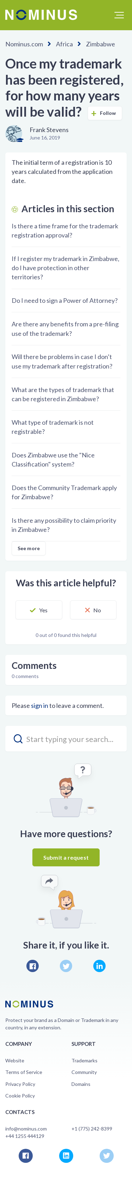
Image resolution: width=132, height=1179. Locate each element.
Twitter (66, 966)
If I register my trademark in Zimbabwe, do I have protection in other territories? (65, 268)
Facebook (32, 966)
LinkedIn (99, 966)
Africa (64, 44)
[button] (119, 15)
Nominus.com (24, 44)
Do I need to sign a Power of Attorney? (65, 300)
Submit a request (66, 857)
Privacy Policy (20, 1084)
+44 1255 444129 (24, 1136)
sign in (39, 705)
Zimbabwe (100, 44)
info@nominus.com (26, 1129)
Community (84, 1072)
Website (14, 1060)
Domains (80, 1084)
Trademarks (84, 1060)
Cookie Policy (20, 1096)
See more (29, 548)
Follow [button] (108, 113)
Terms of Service (23, 1072)
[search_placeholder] (66, 738)
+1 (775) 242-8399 (91, 1129)
